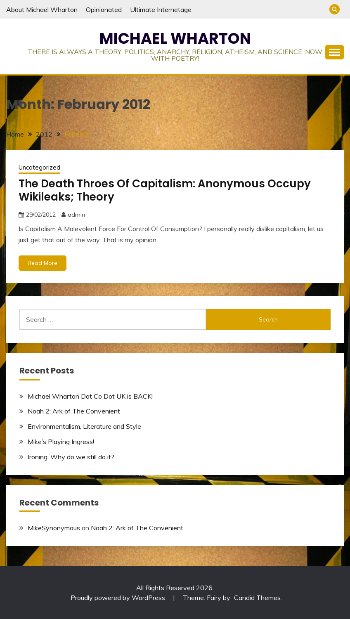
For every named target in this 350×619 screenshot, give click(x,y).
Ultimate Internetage (161, 9)
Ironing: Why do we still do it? (71, 457)
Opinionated (104, 9)
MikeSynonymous (54, 528)
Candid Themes (257, 597)
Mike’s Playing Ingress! (61, 441)
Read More (42, 263)
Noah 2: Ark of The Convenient (74, 411)
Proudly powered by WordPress (119, 597)
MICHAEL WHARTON (175, 38)
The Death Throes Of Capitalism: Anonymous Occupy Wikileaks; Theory (165, 190)
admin (76, 214)
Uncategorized (39, 167)
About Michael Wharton (42, 9)
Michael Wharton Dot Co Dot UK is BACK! (90, 396)
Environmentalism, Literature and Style (84, 426)
